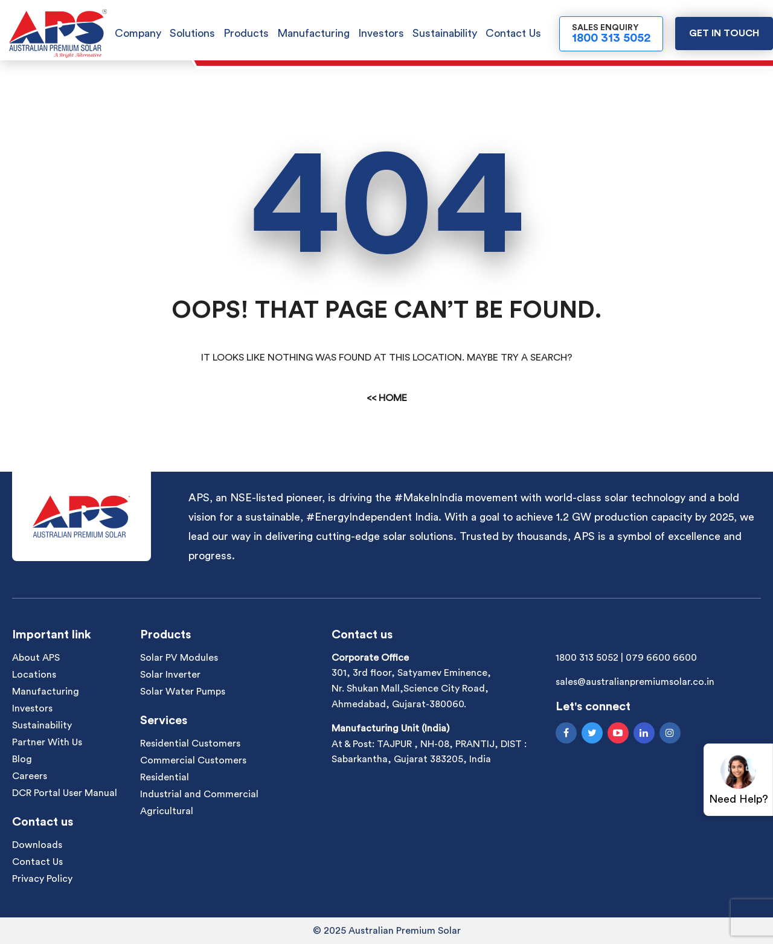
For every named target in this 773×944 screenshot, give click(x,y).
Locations (34, 674)
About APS (36, 658)
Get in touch (724, 33)
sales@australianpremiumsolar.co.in (635, 682)
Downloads (37, 845)
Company (138, 33)
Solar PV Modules (179, 658)
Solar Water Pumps (182, 691)
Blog (22, 759)
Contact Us (513, 33)
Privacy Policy (42, 879)
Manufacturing (313, 33)
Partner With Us (47, 742)
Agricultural (166, 811)
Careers (29, 776)
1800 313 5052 (587, 658)
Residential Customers (190, 743)
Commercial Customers (193, 760)
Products (246, 33)
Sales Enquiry (611, 34)
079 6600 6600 (661, 658)
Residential (164, 777)
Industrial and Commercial (199, 794)
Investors (381, 33)
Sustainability (444, 33)
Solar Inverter (170, 674)
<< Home (387, 398)
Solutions (192, 33)
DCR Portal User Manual (64, 793)
